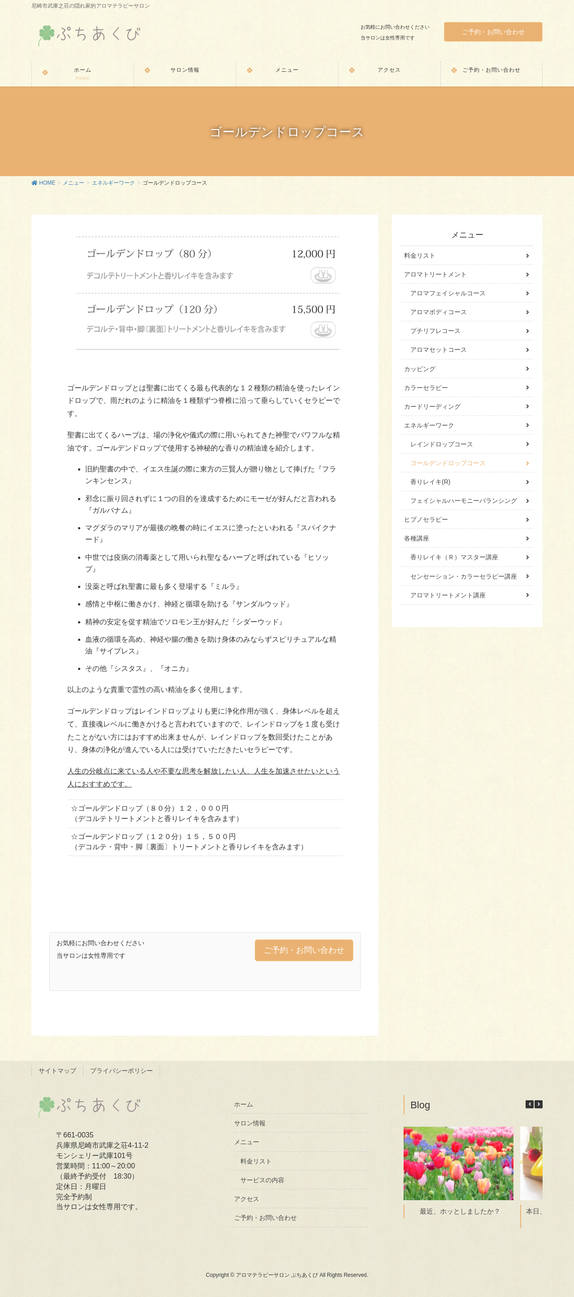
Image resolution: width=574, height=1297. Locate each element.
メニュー (246, 1142)
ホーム (243, 1104)
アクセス (246, 1198)
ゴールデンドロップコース (448, 463)
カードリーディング (432, 406)
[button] (539, 1104)
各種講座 (416, 538)
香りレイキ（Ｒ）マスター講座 (454, 557)
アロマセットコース (438, 349)
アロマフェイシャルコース (448, 293)
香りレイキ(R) (430, 481)
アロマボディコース (438, 312)
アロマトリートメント (435, 274)
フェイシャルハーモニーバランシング (463, 500)
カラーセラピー (426, 387)
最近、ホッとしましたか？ (460, 1211)
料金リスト (419, 255)
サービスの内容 (262, 1180)
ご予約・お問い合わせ (493, 31)
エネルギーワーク (429, 425)
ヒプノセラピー (426, 519)
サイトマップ (57, 1070)
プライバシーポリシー (121, 1070)
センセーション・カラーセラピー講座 (463, 576)
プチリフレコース (435, 330)
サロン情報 (249, 1123)
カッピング (419, 368)
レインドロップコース (441, 444)
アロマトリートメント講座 (448, 595)
